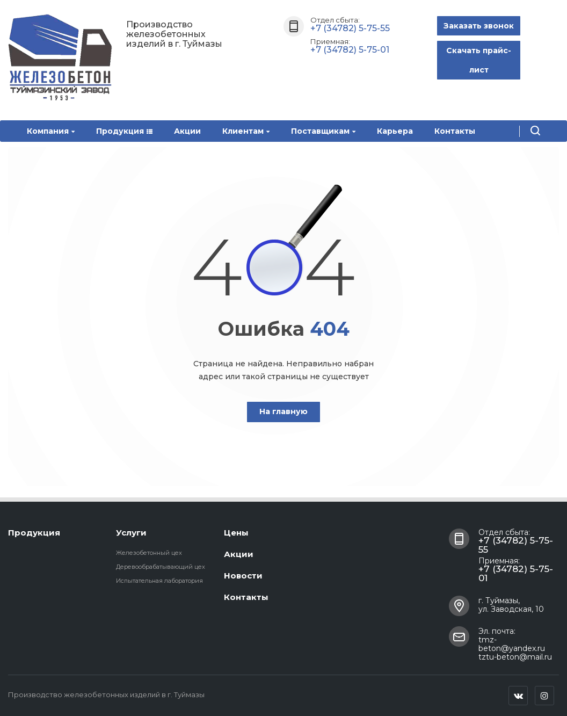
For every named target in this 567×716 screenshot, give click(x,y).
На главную (283, 411)
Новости (243, 575)
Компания (51, 131)
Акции (187, 131)
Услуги (131, 532)
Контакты (454, 131)
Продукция (124, 131)
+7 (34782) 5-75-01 (349, 50)
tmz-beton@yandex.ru (511, 644)
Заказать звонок (479, 26)
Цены (236, 532)
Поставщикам (323, 131)
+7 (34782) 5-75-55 (350, 28)
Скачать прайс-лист (478, 60)
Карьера (395, 131)
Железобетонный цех (149, 552)
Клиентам (246, 131)
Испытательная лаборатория (159, 580)
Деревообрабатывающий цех (160, 566)
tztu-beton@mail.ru (515, 657)
